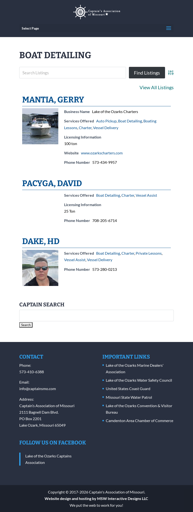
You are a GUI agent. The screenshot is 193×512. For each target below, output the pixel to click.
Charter (85, 127)
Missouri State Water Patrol (129, 397)
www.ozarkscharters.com (102, 153)
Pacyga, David (52, 183)
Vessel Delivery (105, 127)
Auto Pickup (106, 121)
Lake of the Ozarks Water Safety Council (139, 380)
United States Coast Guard (128, 388)
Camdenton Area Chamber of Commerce (139, 420)
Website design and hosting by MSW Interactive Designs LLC (96, 498)
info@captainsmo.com (37, 388)
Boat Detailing (130, 121)
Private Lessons (149, 253)
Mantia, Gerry (53, 100)
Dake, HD (41, 241)
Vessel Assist (146, 195)
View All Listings (157, 87)
